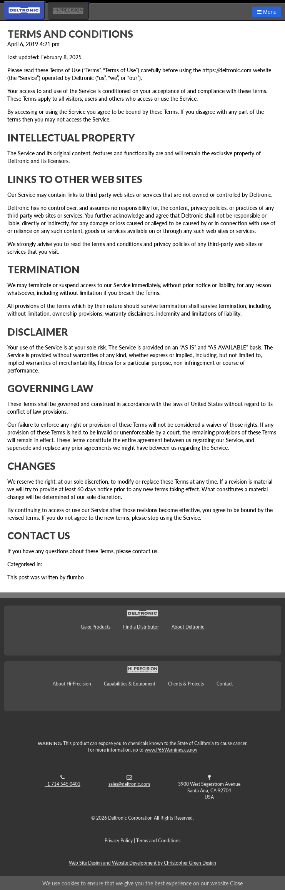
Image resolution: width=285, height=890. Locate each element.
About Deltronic (188, 627)
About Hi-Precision (72, 683)
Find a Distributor (141, 627)
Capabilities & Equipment (129, 683)
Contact (225, 683)
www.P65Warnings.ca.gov (171, 750)
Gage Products (95, 627)
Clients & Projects (186, 683)
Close (236, 883)
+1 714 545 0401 (62, 784)
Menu (267, 12)
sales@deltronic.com (129, 784)
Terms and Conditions (70, 34)
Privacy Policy (119, 840)
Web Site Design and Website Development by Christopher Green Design (142, 863)
